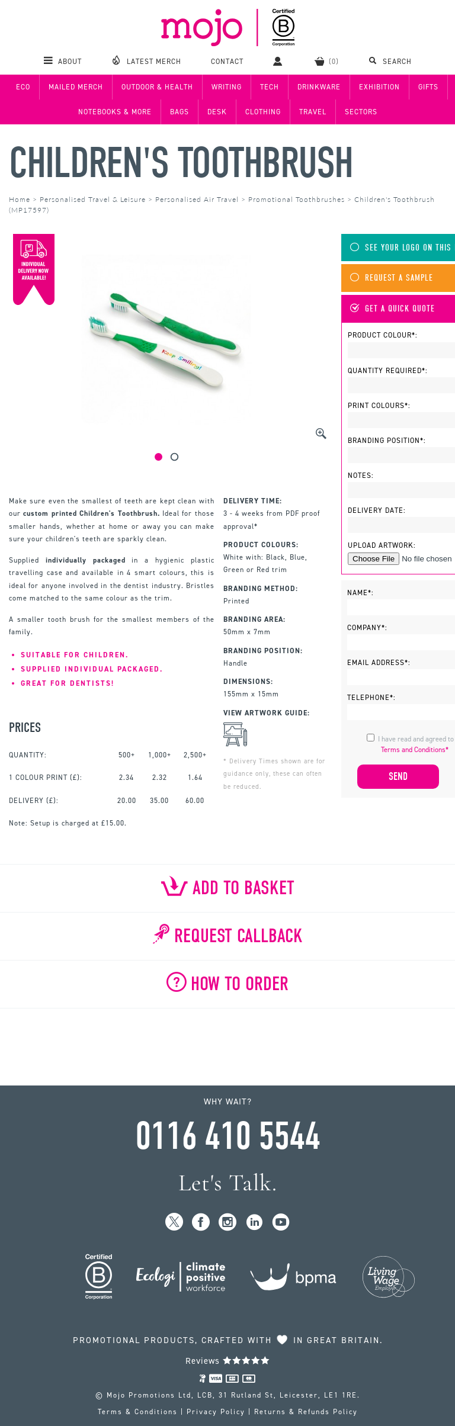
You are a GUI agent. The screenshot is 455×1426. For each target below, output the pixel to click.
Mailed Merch (76, 87)
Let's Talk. (227, 1182)
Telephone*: (371, 697)
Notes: (361, 475)
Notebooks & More (115, 112)
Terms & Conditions (138, 1412)
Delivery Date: (377, 510)
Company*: (367, 627)
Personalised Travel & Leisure (93, 199)
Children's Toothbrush (181, 163)
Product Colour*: (383, 335)
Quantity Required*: (388, 370)
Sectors (361, 112)
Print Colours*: (379, 405)
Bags (179, 112)
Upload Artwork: (382, 545)
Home (19, 199)
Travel (312, 112)
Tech (269, 87)
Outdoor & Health (157, 87)
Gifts (428, 87)
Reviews (227, 1361)
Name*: (360, 593)
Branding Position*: (387, 440)
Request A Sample (391, 278)
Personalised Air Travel (197, 199)
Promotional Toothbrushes (296, 199)
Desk (217, 112)
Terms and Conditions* (414, 749)
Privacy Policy (216, 1412)
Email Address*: (379, 662)
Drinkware (319, 87)
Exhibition (379, 87)
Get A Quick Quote (392, 309)
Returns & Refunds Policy (306, 1412)
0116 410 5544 (227, 1136)
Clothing (263, 112)
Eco (23, 87)
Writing (227, 87)
